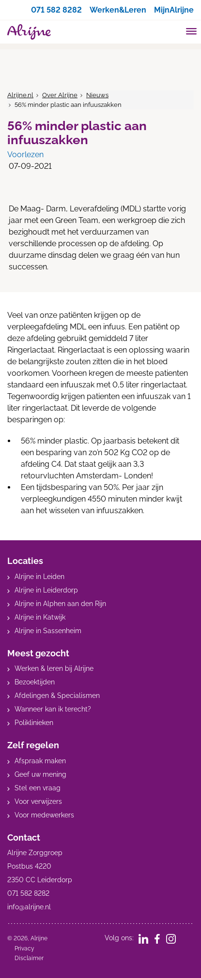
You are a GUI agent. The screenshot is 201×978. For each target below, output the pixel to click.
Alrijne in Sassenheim (48, 631)
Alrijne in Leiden (39, 576)
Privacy (24, 948)
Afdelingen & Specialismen (57, 695)
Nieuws (97, 95)
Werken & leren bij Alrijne (54, 668)
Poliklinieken (34, 722)
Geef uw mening (40, 774)
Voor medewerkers (44, 815)
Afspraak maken (40, 761)
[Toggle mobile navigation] (191, 32)
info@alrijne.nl (29, 907)
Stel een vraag (38, 788)
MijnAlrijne (174, 10)
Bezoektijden (35, 682)
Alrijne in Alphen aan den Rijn (60, 604)
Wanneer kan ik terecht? (53, 709)
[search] (173, 31)
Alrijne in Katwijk (40, 617)
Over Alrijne (59, 95)
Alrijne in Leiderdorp (46, 590)
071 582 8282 (56, 10)
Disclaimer (29, 958)
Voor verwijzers (38, 801)
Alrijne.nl (20, 95)
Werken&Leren (118, 10)
